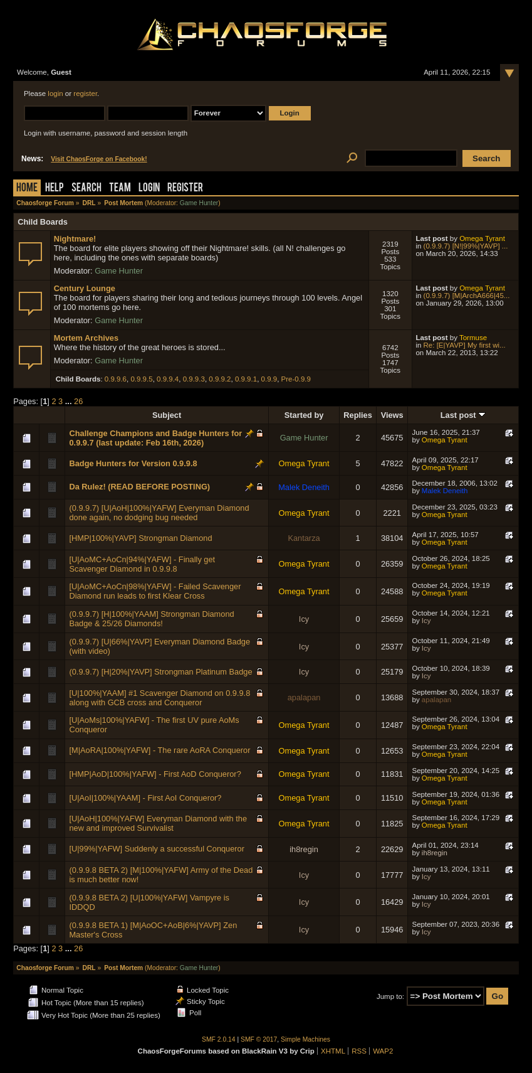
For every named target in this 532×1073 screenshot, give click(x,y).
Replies (357, 415)
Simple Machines (305, 1039)
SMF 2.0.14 (219, 1039)
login (55, 93)
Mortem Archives (86, 338)
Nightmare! (75, 238)
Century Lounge (84, 288)
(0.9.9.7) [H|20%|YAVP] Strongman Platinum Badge (160, 671)
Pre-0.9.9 (296, 379)
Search (86, 188)
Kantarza (304, 538)
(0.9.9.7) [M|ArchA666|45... (467, 295)
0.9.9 (269, 379)
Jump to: (390, 996)
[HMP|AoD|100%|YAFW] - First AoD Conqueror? (155, 774)
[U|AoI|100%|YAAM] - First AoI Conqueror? (145, 798)
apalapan (304, 697)
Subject (166, 415)
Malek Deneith (304, 487)
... (69, 401)
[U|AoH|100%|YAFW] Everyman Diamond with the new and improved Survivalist (158, 823)
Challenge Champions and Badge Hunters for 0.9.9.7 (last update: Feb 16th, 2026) (155, 438)
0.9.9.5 (141, 379)
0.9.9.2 (220, 379)
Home (27, 188)
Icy (304, 619)
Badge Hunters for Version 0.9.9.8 (133, 463)
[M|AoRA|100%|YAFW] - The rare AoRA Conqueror (159, 750)
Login (149, 188)
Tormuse (473, 337)
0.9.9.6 (116, 379)
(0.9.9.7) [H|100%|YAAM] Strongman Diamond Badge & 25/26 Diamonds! (151, 618)
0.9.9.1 (246, 379)
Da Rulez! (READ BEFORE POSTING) (139, 486)
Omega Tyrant (482, 238)
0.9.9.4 (168, 379)
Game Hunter (199, 203)
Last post (463, 415)
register (85, 93)
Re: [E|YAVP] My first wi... (465, 345)
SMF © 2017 (259, 1039)
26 (78, 401)
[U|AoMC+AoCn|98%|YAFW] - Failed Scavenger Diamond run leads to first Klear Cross (155, 591)
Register (185, 188)
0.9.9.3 (194, 379)
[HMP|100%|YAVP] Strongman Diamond (140, 538)
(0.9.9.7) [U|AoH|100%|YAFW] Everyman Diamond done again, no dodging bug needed (159, 512)
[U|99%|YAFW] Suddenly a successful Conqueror (156, 848)
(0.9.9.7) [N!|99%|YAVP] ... (466, 246)
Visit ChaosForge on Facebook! (99, 159)
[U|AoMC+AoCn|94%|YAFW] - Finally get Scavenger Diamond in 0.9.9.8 (142, 564)
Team (120, 188)
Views (392, 415)
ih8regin (303, 849)
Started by (304, 415)
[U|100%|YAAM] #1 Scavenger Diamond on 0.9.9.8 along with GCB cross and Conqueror (159, 697)
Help (54, 188)
